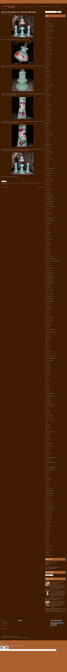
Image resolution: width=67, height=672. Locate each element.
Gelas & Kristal (14, 182)
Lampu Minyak (32, 182)
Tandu (46, 476)
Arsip (37, 6)
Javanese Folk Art (48, 220)
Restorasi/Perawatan (49, 431)
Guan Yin (47, 192)
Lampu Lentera (48, 289)
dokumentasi (47, 144)
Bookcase (47, 78)
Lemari (46, 306)
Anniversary (47, 47)
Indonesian (47, 208)
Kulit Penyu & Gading (49, 258)
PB (45, 377)
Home (19, 6)
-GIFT (46, 21)
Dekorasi (47, 132)
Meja (46, 334)
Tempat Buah (47, 491)
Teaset (46, 486)
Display (46, 142)
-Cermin (46, 19)
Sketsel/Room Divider (49, 457)
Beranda (3, 619)
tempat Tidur (47, 514)
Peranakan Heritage (49, 396)
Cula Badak (47, 123)
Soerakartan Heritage (49, 462)
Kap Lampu (47, 232)
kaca (46, 225)
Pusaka (46, 424)
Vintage (46, 552)
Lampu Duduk (26, 182)
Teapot (46, 483)
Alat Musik (47, 35)
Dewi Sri (47, 140)
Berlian (46, 71)
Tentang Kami (25, 6)
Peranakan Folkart (48, 393)
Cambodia (47, 104)
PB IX (46, 379)
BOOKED (47, 80)
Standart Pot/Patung (49, 467)
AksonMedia (11, 637)
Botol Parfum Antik (49, 85)
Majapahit (47, 322)
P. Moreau (47, 370)
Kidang (46, 246)
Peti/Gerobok (48, 403)
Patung (46, 374)
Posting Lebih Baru (5, 187)
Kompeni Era (47, 256)
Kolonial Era (47, 253)
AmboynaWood (48, 42)
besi (46, 73)
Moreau (46, 346)
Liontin (46, 310)
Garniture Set (8, 182)
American (47, 45)
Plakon (46, 412)
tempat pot (47, 512)
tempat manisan (48, 502)
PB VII (46, 384)
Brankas (46, 90)
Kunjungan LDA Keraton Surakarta (52, 260)
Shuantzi (47, 448)
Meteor (46, 344)
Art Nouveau (47, 54)
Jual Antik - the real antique (13, 636)
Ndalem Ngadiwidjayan (50, 358)
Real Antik (47, 427)
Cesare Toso (47, 111)
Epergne (47, 149)
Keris (46, 241)
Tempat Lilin (47, 500)
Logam (46, 313)
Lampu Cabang (48, 275)
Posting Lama (40, 187)
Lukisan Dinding (48, 317)
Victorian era (47, 550)
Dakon (46, 128)
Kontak (56, 6)
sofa (46, 464)
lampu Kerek (47, 287)
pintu (46, 408)
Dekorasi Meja (48, 135)
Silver (46, 450)
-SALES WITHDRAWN (49, 26)
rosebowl (47, 438)
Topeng (46, 533)
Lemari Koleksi (32, 6)
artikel (46, 57)
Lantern (46, 303)
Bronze (46, 97)
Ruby (46, 441)
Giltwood (47, 185)
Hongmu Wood (48, 204)
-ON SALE (47, 23)
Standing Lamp (48, 469)
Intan (46, 211)
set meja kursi (48, 443)
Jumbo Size (47, 223)
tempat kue (47, 498)
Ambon (46, 40)
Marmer (46, 327)
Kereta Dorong (48, 239)
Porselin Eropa (48, 419)
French (46, 156)
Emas (46, 147)
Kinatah (46, 251)
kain (46, 227)
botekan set (47, 83)
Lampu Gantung (48, 268)
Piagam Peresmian (49, 405)
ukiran (46, 540)
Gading (46, 161)
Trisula (46, 536)
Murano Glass (48, 351)
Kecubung (47, 237)
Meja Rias (47, 336)
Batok (46, 68)
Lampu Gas (47, 284)
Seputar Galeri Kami (5, 623)
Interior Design (48, 213)
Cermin (46, 106)
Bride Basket (47, 95)
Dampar (46, 130)
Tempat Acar (47, 488)
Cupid (46, 125)
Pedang (46, 389)
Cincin (46, 118)
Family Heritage (48, 151)
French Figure (48, 159)
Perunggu (47, 400)
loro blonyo (47, 315)
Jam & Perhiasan (48, 218)
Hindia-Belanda (48, 201)
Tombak (46, 528)
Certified (47, 109)
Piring (46, 410)
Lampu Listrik (47, 294)
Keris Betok (47, 244)
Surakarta (47, 472)
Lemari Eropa (48, 308)
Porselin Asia (47, 417)
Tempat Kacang (48, 495)
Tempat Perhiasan (48, 507)
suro (46, 474)
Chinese (46, 116)
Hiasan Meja (47, 199)
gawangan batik (48, 173)
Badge (46, 66)
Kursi (46, 263)
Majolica (46, 325)
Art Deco (47, 52)
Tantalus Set (47, 479)
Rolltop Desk (47, 434)
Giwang (46, 187)
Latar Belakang (4, 621)
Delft (46, 137)
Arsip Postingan (4, 625)
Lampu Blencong (48, 272)
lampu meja (47, 296)
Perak (46, 391)
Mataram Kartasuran (49, 329)
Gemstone (47, 182)
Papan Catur (47, 372)
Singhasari (47, 453)
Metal (46, 341)
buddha (46, 102)
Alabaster (47, 33)
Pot (45, 422)
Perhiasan (47, 398)
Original (46, 367)
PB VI (46, 381)
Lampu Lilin (47, 291)
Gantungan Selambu (49, 168)
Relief (46, 429)
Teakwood (47, 481)
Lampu (46, 265)
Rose (46, 436)
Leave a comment (4, 184)
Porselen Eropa (48, 415)
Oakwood (47, 362)
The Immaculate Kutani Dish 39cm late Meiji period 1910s (58, 582)
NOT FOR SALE (38, 182)
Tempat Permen (48, 509)
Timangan (47, 526)
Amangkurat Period (49, 38)
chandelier (47, 113)
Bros (46, 99)
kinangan (47, 249)
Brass (46, 92)
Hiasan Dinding (48, 196)
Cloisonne (47, 121)
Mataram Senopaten (49, 332)
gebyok (46, 175)
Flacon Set (47, 154)
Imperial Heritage (20, 182)
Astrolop (47, 61)
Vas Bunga (47, 545)
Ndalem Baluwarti (48, 355)
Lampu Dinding (48, 277)
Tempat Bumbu (48, 493)
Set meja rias (47, 445)
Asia (46, 59)
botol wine (47, 87)
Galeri (46, 163)
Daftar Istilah (51, 6)
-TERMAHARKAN (48, 30)
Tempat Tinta (48, 517)
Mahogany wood (48, 320)
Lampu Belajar (48, 270)
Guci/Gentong (48, 194)
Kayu (46, 234)
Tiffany (46, 524)
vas (41, 182)
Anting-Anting (48, 49)
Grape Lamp (47, 189)
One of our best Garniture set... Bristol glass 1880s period (18, 12)
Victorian (47, 547)
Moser (46, 348)
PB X (46, 386)
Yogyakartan (47, 555)
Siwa (46, 455)
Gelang (46, 177)
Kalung (46, 230)
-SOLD (46, 28)
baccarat (47, 64)
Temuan (46, 519)
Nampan (46, 353)
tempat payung (48, 505)
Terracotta (47, 521)
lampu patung (48, 301)
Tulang (46, 538)
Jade (46, 215)
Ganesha (47, 166)
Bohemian (47, 76)
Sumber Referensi (43, 6)
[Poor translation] (6, 647)
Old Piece (47, 365)
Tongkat (46, 531)
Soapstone (47, 460)
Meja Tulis (47, 339)
